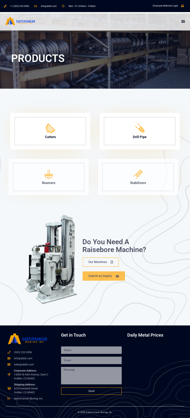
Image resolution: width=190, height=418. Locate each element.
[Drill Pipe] (139, 128)
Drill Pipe (139, 137)
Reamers (44, 183)
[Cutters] (50, 128)
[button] (183, 21)
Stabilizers (134, 183)
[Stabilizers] (134, 174)
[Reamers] (45, 174)
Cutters (49, 137)
